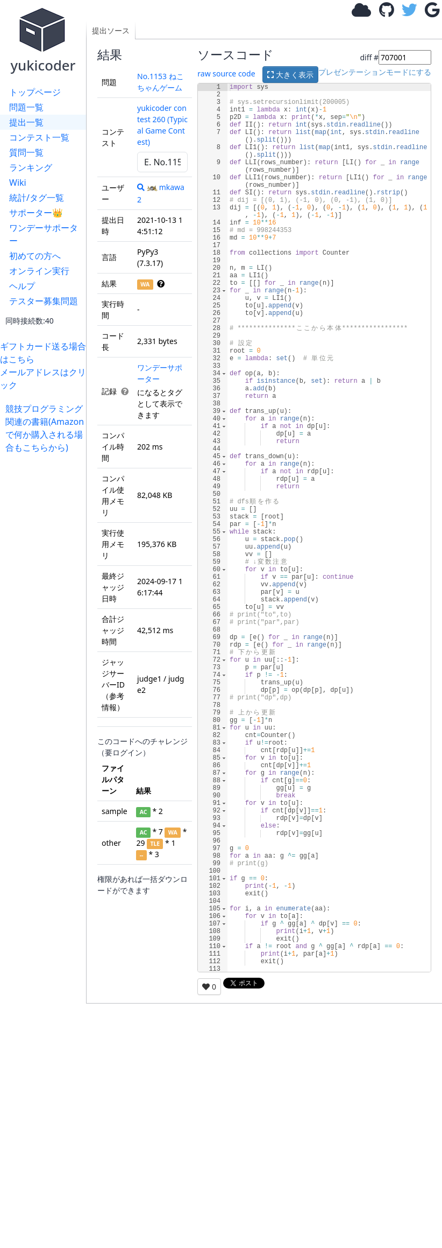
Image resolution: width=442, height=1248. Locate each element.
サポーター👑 (36, 213)
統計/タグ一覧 (36, 198)
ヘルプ (22, 286)
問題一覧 (26, 107)
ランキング (30, 167)
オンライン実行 (39, 271)
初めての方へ (35, 256)
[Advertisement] (45, 615)
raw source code (226, 74)
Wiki (17, 182)
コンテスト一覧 (39, 137)
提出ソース (111, 30)
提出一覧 (26, 122)
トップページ (35, 92)
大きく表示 (290, 74)
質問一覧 (26, 152)
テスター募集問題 (43, 301)
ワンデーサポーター (43, 234)
